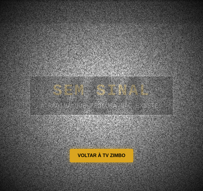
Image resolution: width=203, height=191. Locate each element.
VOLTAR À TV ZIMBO (101, 155)
